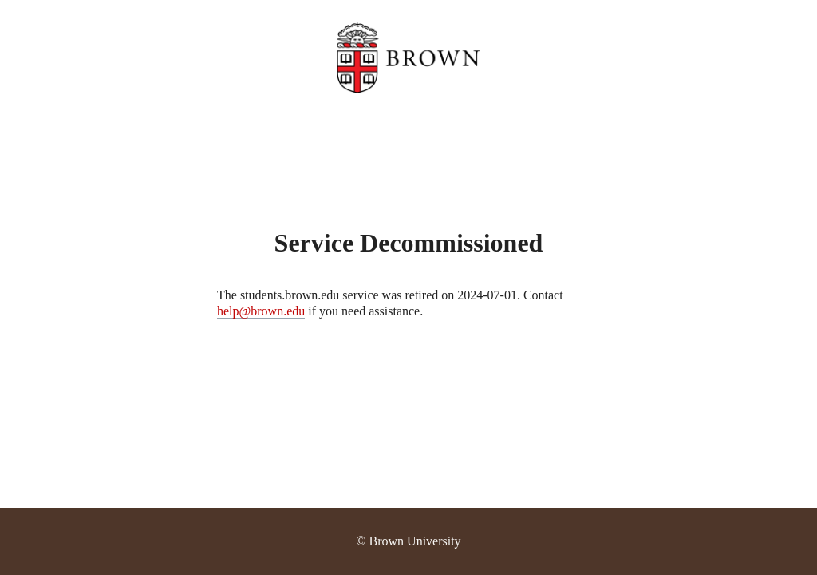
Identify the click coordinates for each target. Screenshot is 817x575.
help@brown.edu (261, 311)
